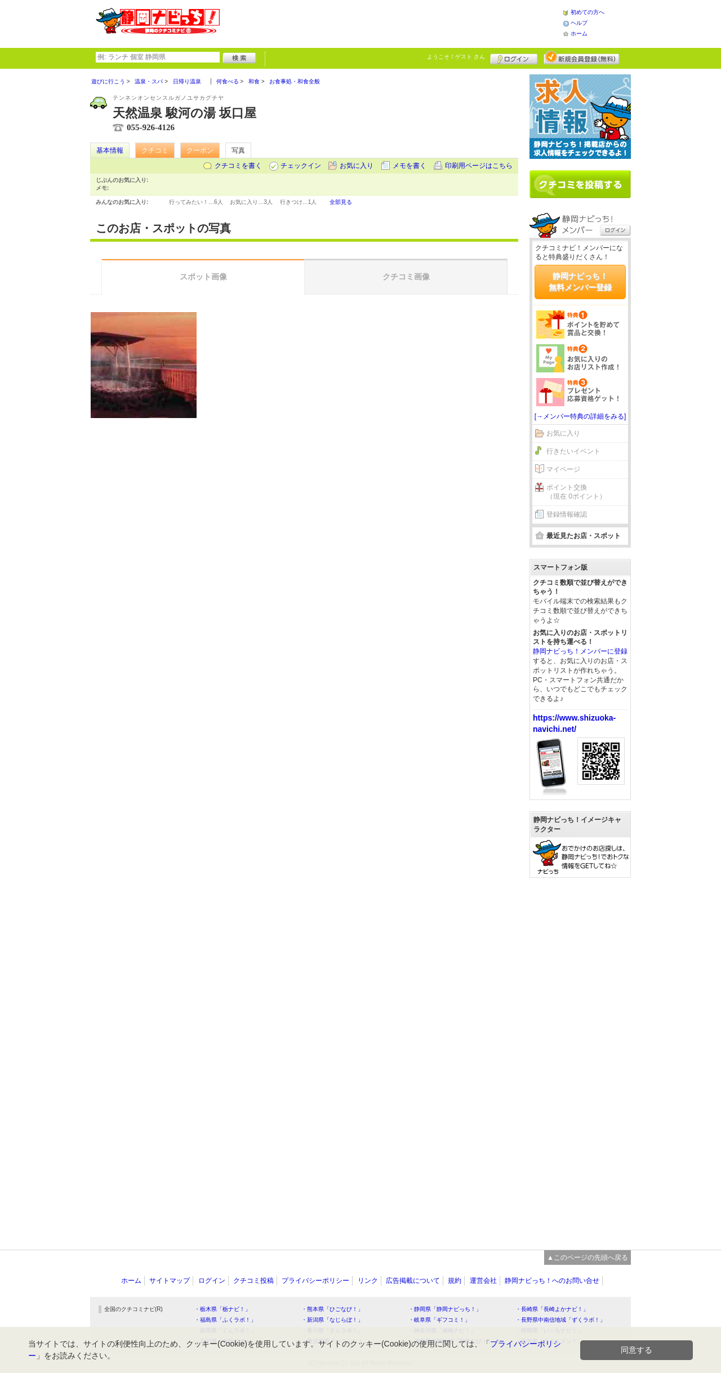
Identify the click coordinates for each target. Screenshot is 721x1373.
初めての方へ (587, 12)
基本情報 (109, 150)
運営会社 (483, 1281)
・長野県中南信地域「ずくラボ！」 (560, 1320)
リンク (368, 1281)
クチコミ (154, 150)
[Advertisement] (391, 22)
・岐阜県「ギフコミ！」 (439, 1320)
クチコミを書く (238, 166)
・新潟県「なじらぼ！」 (332, 1320)
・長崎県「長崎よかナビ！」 (552, 1309)
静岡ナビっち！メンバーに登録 (580, 651)
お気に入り (356, 166)
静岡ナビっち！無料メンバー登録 (580, 282)
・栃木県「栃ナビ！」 (222, 1309)
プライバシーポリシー (315, 1281)
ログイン (514, 57)
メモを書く (409, 166)
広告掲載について (413, 1281)
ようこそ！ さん (456, 57)
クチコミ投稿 (253, 1281)
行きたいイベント (573, 451)
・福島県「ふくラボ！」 (225, 1320)
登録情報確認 (566, 514)
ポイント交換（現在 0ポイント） (576, 492)
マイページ (563, 469)
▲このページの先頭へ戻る (587, 1257)
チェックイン (301, 166)
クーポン (199, 150)
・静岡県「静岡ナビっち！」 (445, 1309)
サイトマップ (169, 1281)
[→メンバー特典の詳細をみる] (580, 416)
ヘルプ (579, 23)
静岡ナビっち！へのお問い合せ (552, 1281)
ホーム (579, 33)
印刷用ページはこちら (479, 166)
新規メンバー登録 (582, 57)
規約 (454, 1281)
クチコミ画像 (406, 276)
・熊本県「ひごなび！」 (332, 1309)
